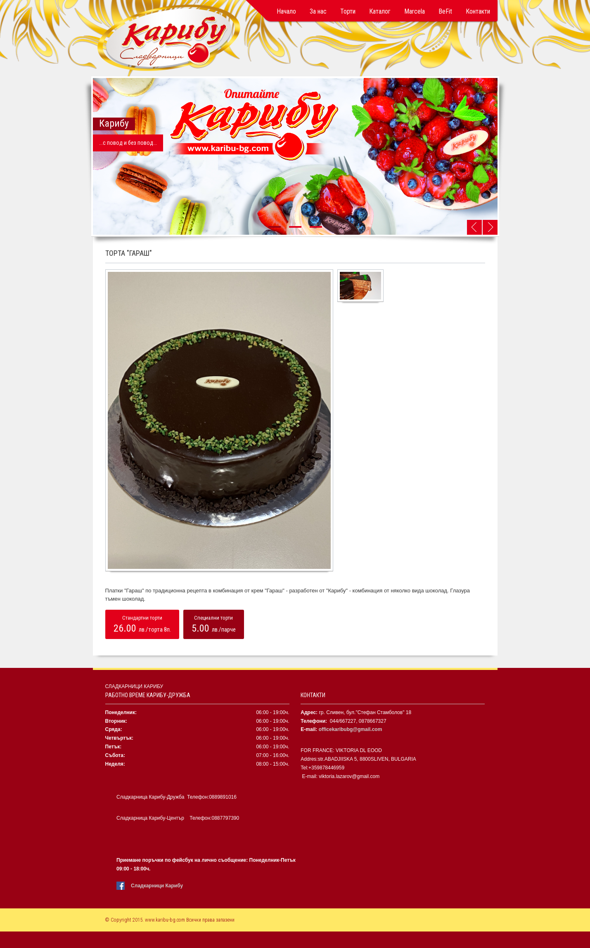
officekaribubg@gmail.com (350, 729)
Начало (286, 11)
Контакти (478, 11)
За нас (318, 11)
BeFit (445, 11)
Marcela (414, 11)
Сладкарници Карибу (157, 886)
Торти (347, 11)
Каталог (380, 11)
